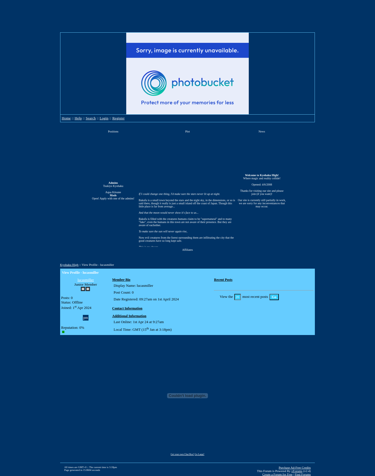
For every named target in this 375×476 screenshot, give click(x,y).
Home (66, 118)
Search (91, 118)
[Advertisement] (187, 16)
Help (78, 118)
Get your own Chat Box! (182, 454)
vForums (296, 471)
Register (118, 118)
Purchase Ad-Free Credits (295, 467)
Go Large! (199, 454)
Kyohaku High (69, 264)
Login (104, 118)
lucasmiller (85, 280)
